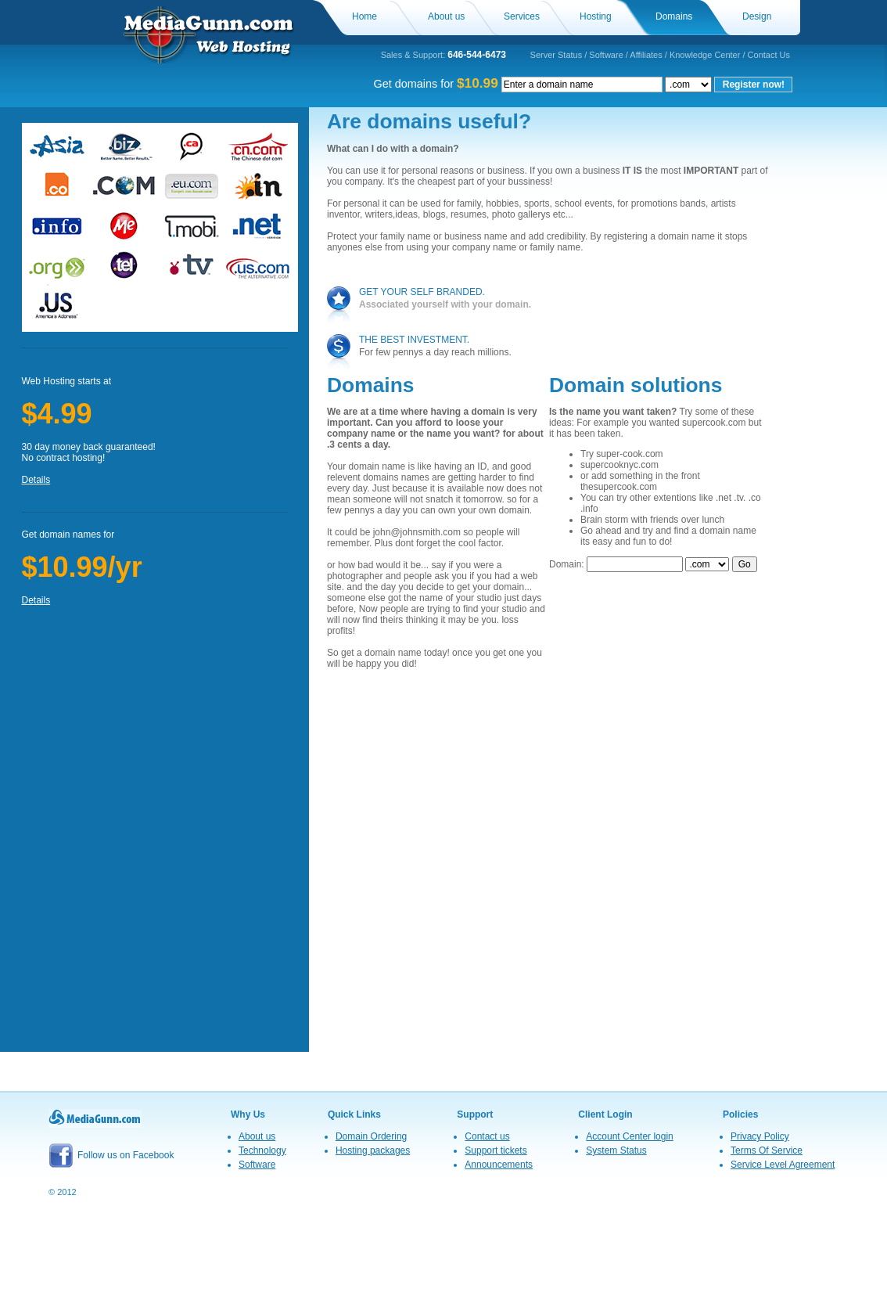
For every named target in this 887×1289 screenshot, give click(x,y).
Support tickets (495, 1150)
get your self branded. (422, 291)
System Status (616, 1150)
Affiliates (646, 54)
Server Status (556, 54)
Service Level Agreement (783, 1164)
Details (36, 479)
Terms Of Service (767, 1150)
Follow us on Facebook (111, 1155)
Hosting (596, 16)
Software (606, 54)
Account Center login (629, 1136)
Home (364, 16)
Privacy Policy (760, 1136)
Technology (262, 1150)
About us (446, 16)
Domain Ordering (371, 1136)
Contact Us (769, 54)
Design (756, 16)
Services (522, 16)
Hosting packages (373, 1150)
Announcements (499, 1164)
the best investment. (414, 339)
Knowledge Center (705, 54)
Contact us (487, 1136)
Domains (673, 16)
